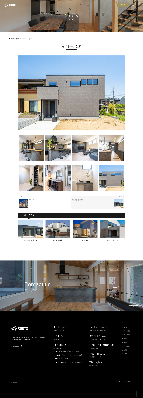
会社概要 (124, 350)
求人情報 (124, 353)
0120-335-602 (27, 339)
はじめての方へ (95, 364)
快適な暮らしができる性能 (98, 328)
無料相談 (124, 338)
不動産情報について (97, 355)
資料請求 (124, 342)
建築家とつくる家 (59, 328)
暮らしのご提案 (59, 346)
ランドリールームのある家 (67, 355)
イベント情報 (126, 331)
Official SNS (16, 346)
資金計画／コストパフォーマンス (101, 346)
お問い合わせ (126, 346)
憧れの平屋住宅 (61, 358)
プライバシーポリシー (125, 382)
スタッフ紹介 (126, 334)
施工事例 (58, 337)
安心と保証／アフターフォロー (98, 337)
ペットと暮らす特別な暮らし (67, 362)
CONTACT (123, 5)
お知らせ (124, 327)
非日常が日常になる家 (66, 351)
